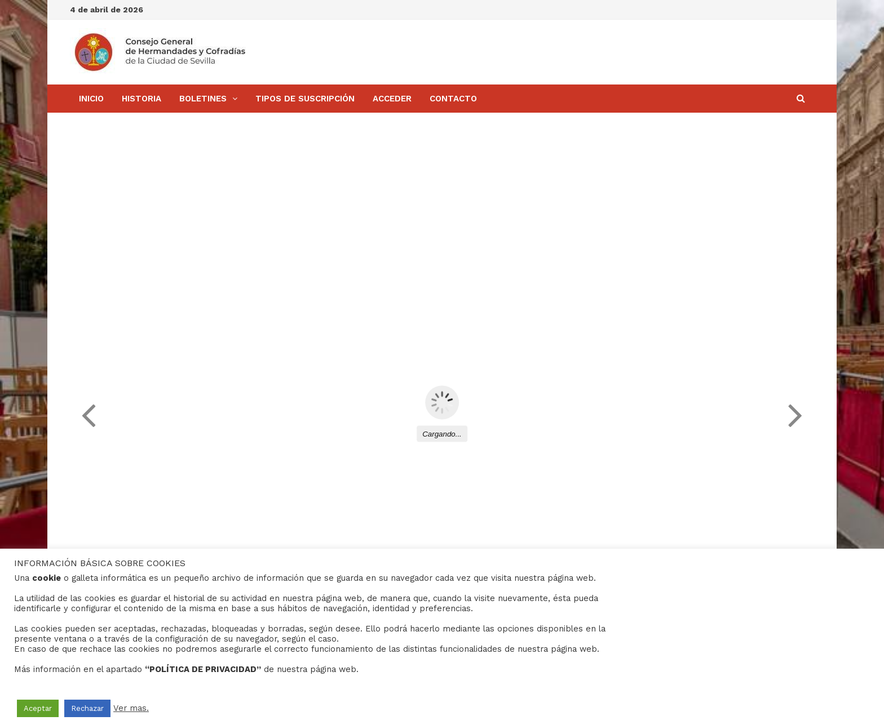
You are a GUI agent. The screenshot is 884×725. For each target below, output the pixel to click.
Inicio (91, 99)
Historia (141, 99)
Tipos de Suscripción (305, 99)
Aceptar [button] (38, 708)
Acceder (392, 99)
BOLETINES (203, 99)
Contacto (453, 99)
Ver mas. (131, 708)
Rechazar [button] (87, 708)
